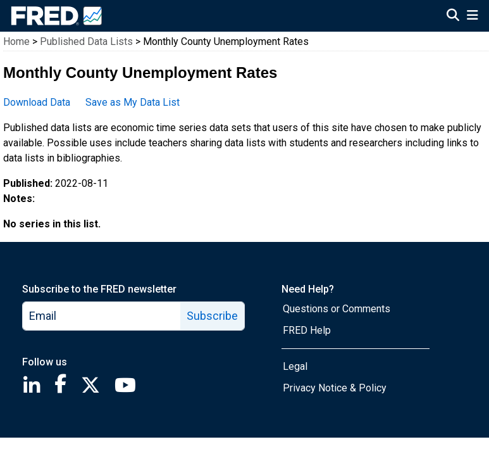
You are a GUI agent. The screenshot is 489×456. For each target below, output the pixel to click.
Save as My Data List (132, 102)
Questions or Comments (336, 309)
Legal (295, 366)
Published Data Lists (86, 41)
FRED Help (307, 330)
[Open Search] (453, 16)
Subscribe (212, 315)
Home (16, 41)
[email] (102, 316)
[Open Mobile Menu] (472, 16)
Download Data (36, 102)
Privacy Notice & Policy (335, 388)
